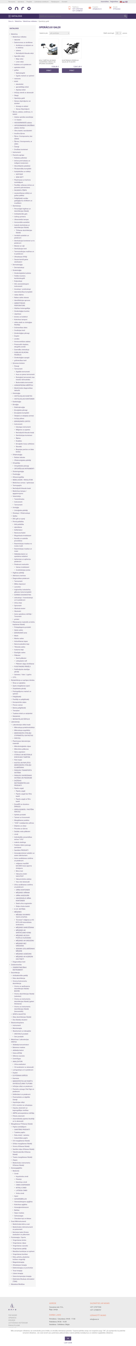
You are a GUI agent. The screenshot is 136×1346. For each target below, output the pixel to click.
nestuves (17, 79)
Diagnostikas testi (19, 962)
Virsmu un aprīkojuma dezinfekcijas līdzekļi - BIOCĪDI (22, 988)
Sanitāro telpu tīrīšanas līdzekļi (23, 1149)
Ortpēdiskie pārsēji (19, 689)
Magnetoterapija (18, 1262)
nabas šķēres (19, 295)
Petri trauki (18, 760)
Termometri (18, 369)
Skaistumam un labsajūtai (22, 1031)
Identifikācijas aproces (22, 300)
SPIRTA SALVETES (19, 1014)
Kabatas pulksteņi (20, 158)
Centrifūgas (17, 1059)
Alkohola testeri (19, 608)
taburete (17, 40)
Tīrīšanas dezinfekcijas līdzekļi (24, 231)
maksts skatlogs (20, 842)
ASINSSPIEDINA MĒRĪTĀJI (23, 385)
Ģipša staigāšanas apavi (21, 686)
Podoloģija (16, 474)
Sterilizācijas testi (20, 249)
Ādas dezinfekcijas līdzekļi (22, 1017)
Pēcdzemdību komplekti (22, 169)
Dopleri (16, 336)
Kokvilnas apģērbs (20, 1205)
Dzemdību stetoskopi (21, 350)
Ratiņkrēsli (16, 716)
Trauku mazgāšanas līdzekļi (22, 1157)
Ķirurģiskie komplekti (21, 413)
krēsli (16, 81)
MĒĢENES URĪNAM (23, 893)
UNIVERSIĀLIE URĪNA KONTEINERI (23, 899)
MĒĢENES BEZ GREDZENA (21, 945)
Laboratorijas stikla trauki (21, 725)
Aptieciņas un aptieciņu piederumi (22, 560)
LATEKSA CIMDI (21, 1190)
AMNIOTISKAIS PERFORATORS (19, 304)
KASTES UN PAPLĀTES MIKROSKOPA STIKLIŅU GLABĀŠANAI (22, 765)
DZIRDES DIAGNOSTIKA (22, 595)
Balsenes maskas (19, 1047)
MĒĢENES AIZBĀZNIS (23, 954)
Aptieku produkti (20, 815)
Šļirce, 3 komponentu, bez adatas (23, 137)
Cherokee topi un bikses (22, 1218)
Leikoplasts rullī (21, 661)
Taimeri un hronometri (22, 817)
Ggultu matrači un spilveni (25, 76)
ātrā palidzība (19, 524)
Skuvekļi (19, 447)
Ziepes (15, 1160)
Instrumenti (17, 152)
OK (68, 1338)
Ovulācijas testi (19, 330)
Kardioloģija (17, 402)
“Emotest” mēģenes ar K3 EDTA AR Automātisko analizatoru (25, 922)
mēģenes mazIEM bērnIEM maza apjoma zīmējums (24, 866)
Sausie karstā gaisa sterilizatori (21, 261)
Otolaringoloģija (18, 471)
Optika (15, 516)
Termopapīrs (17, 485)
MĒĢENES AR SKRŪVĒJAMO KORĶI (23, 931)
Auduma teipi (19, 650)
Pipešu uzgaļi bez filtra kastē (24, 795)
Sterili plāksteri (21, 658)
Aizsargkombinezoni (21, 1207)
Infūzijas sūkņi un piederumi (22, 1086)
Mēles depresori (20, 584)
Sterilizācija (17, 206)
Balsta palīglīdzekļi (19, 708)
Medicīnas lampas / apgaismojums (20, 492)
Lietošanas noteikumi (41, 2)
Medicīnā (16, 1171)
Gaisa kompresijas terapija (22, 1276)
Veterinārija (17, 496)
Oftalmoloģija (17, 455)
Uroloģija (16, 507)
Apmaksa (21, 2)
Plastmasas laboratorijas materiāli (21, 742)
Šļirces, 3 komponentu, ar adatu (23, 142)
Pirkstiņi (19, 1179)
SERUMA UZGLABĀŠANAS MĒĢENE (25, 950)
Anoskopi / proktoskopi (22, 289)
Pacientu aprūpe (18, 155)
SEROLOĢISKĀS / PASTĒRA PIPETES (24, 811)
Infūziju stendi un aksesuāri (24, 93)
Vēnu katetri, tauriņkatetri (23, 131)
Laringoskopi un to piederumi (23, 1070)
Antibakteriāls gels (20, 214)
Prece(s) (116, 9)
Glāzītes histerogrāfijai (22, 308)
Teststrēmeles (19, 499)
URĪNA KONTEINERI (23, 890)
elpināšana (18, 527)
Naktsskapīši (20, 73)
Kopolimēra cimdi (22, 1176)
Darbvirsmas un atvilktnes (23, 42)
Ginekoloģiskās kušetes (22, 273)
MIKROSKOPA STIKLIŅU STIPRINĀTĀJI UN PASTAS (23, 734)
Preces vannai (18, 705)
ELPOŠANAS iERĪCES (20, 1075)
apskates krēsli (19, 67)
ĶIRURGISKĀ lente (20, 633)
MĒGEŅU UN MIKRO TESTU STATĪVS (23, 916)
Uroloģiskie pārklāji (21, 510)
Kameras (16, 1078)
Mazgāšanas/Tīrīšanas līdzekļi (22, 1124)
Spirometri (18, 606)
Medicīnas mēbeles (30, 21)
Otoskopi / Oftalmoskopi (21, 513)
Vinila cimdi (20, 1193)
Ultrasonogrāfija (18, 477)
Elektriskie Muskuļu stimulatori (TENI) (23, 1280)
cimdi (16, 834)
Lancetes (17, 587)
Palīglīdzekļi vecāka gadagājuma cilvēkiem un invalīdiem (23, 200)
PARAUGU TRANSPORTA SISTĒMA (23, 771)
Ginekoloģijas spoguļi (21, 358)
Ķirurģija (15, 404)
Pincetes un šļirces (21, 829)
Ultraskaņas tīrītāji (20, 257)
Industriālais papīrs (21, 1138)
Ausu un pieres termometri (25, 374)
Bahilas (16, 1210)
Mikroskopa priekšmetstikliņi (24, 727)
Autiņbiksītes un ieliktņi (22, 171)
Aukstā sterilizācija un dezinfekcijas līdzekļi (22, 226)
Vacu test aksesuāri (23, 882)
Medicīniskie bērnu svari (21, 1224)
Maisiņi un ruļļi (19, 246)
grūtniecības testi (20, 360)
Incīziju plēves (19, 418)
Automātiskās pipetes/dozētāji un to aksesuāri (23, 1120)
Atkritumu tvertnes (19, 576)
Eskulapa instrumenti (23, 427)
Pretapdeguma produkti (22, 627)
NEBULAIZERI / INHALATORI (23, 480)
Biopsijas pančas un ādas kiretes (25, 450)
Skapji (16, 95)
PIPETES (17, 738)
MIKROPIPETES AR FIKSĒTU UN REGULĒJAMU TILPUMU (23, 1082)
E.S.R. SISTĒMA (19, 909)
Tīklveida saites (19, 647)
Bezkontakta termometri (24, 382)
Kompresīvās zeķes (19, 702)
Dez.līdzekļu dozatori (20, 1020)
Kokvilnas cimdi (21, 1182)
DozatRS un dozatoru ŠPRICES (21, 805)
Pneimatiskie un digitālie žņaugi (21, 1098)
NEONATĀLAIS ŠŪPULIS (21, 719)
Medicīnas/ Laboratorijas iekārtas (20, 1041)
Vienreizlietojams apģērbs (23, 1202)
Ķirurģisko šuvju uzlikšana (25, 444)
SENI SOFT (20, 177)
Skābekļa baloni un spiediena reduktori (21, 555)
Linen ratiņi (20, 62)
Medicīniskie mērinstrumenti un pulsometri (23, 1228)
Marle (16, 636)
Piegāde (29, 2)
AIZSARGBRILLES (20, 1199)
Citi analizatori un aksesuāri (24, 1067)
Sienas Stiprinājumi (22, 109)
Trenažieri (16, 711)
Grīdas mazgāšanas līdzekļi (22, 1144)
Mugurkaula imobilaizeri (22, 536)
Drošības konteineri (21, 149)
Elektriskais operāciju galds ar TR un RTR (70, 61)
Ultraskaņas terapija (20, 1265)
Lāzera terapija (18, 1273)
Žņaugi (16, 147)
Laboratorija (15, 722)
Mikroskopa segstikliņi (22, 730)
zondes (16, 339)
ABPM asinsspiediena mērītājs (23, 1113)
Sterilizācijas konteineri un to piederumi (24, 242)
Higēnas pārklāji (18, 573)
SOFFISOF (19, 174)
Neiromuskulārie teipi (21, 644)
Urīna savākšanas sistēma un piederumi (23, 886)
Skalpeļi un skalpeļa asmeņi (24, 416)
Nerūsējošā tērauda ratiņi (25, 53)
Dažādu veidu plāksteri (22, 831)
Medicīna (18, 21)
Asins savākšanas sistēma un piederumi (23, 859)
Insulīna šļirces (19, 133)
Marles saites (19, 638)
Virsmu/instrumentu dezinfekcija (20, 982)
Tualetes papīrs (19, 1132)
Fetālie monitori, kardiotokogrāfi (20, 277)
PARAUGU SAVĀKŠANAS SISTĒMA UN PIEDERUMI (23, 777)
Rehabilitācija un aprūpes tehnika (22, 680)
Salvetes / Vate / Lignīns (22, 675)
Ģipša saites (18, 630)
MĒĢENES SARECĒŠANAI (25, 927)
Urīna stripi (18, 603)
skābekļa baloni (18, 1050)
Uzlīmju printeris (20, 217)
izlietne (18, 50)
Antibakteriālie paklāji (20, 975)
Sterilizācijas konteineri (24, 435)
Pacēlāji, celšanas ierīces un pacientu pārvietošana (24, 186)
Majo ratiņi (19, 59)
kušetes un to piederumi (22, 64)
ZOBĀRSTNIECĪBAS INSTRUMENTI (20, 968)
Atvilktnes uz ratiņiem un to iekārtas (24, 46)
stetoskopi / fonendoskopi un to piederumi (23, 599)
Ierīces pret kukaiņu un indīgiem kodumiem (22, 162)
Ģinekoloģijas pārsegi (21, 333)
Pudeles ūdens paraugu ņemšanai (22, 846)
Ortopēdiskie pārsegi (21, 466)
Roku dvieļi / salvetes (21, 1135)
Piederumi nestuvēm (21, 564)
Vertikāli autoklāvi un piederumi (21, 237)
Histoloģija (16, 393)
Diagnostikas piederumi (21, 578)
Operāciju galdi (19, 98)
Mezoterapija (17, 1028)
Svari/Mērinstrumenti (18, 1221)
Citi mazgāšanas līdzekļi (21, 1141)
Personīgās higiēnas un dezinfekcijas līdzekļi (22, 210)
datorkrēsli (19, 84)
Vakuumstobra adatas (23, 879)
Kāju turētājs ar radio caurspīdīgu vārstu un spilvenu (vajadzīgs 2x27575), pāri (47, 62)
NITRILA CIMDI (21, 1188)
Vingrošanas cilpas (19, 1243)
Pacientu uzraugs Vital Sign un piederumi (23, 1090)
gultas (16, 70)
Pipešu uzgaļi (19, 788)
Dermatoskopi (19, 267)
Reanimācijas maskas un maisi (23, 550)
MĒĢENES (18, 912)
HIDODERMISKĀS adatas (23, 123)
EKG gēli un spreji (19, 519)
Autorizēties (105, 1)
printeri (16, 619)
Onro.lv (10, 21)
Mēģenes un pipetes (23, 430)
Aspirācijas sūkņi (19, 1102)
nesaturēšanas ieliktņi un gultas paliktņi (23, 194)
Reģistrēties (114, 1)
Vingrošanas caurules (20, 1246)
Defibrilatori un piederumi (21, 1094)
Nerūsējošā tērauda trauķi (25, 433)
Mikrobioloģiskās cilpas (22, 746)
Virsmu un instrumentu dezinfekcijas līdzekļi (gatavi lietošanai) (24, 1001)
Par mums (11, 2)
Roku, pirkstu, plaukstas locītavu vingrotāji (21, 1258)
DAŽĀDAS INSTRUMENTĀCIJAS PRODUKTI (21, 783)
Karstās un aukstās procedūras (21, 539)
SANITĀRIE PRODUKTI (22, 1129)
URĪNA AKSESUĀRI (22, 895)
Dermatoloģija (18, 265)
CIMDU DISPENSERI (23, 1185)
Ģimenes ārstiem (19, 363)
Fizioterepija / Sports (18, 1237)
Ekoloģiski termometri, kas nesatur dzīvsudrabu (25, 378)
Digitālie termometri (23, 372)
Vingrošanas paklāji (19, 1249)
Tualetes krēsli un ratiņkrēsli (22, 713)
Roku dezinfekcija (19, 978)
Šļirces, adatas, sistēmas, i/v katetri (23, 113)
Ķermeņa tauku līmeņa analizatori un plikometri (21, 1233)
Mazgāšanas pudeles (21, 820)
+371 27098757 (77, 11)
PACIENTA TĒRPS (20, 190)
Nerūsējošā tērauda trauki (22, 488)
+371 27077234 (77, 9)
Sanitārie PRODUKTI (21, 850)
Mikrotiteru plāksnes (21, 749)
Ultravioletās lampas (21, 219)
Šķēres (18, 438)
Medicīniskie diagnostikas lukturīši (23, 389)
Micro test (19, 871)
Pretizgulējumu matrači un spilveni (22, 692)
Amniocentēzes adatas (22, 342)
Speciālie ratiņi (19, 56)
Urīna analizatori (20, 1064)
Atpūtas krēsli (21, 90)
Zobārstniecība (16, 965)
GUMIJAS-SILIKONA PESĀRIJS (21, 353)
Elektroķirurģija (19, 407)
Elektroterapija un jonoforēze (23, 1268)
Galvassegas (18, 1216)
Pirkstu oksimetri (19, 1116)
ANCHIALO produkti (21, 1034)
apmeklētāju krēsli (22, 87)
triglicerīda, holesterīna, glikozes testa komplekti (22, 591)
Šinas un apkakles (19, 683)
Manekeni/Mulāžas (18, 1284)
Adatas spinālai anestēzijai (23, 117)
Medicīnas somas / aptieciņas (23, 483)
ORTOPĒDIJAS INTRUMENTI (24, 469)
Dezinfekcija (15, 973)
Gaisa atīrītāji (17, 1053)
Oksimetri (17, 611)
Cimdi (16, 1174)
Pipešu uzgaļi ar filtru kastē (23, 800)
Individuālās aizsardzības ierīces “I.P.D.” (23, 838)
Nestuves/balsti (19, 533)
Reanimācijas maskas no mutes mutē (23, 545)
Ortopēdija (16, 463)
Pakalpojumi (55, 2)
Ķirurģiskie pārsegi (20, 410)
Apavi (16, 1196)
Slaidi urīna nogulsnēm (24, 903)
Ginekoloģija (17, 270)
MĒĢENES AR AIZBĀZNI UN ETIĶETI (24, 958)
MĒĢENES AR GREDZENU (25, 941)
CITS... (15, 677)
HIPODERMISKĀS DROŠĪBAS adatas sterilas (24, 126)
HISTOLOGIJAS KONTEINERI (24, 399)
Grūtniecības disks (20, 328)
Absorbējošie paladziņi (22, 166)
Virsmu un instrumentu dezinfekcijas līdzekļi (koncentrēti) (22, 1009)
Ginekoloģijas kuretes (21, 311)
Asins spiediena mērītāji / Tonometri (23, 615)
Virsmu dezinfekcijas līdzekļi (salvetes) (24, 995)
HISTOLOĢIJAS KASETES (23, 396)
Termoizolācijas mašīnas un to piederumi (24, 253)
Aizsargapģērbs (16, 1168)
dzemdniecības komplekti (23, 292)
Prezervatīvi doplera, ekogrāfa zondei (21, 345)
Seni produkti (18, 1037)
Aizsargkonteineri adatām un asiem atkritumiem (24, 854)
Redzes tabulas (19, 457)
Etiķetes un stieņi (20, 826)
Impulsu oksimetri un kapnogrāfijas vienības (20, 1109)
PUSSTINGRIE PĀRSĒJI (22, 666)
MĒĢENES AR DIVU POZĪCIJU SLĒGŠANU (23, 936)
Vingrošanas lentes (19, 1240)
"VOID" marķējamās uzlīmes (24, 823)
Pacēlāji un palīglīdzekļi (21, 699)
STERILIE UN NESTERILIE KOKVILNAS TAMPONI (23, 756)
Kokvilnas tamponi (20, 320)
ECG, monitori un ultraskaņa (22, 1105)
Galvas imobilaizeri (22, 567)
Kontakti (64, 2)
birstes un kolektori (21, 317)
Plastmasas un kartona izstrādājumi (22, 181)
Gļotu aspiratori (19, 752)
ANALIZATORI (18, 1061)
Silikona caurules (19, 1056)
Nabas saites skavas (21, 297)
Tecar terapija (17, 1271)
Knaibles (19, 441)
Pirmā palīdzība (18, 522)
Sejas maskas (19, 1213)
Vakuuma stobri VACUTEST (21, 875)
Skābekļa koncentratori (21, 1045)
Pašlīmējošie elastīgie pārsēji (22, 670)
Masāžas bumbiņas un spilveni (23, 1251)
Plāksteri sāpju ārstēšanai (25, 664)
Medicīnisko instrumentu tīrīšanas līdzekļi (21, 1164)
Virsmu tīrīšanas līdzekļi (21, 1146)
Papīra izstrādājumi (19, 1127)
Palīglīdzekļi (17, 697)
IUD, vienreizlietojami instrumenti (21, 285)
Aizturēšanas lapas (21, 641)
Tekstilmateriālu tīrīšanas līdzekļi (21, 1153)
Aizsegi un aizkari (22, 106)
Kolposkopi (18, 281)
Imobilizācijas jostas (23, 570)
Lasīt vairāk (68, 1343)
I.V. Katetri (17, 120)
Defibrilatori (18, 530)
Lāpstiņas (17, 314)
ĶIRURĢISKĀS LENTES (22, 421)
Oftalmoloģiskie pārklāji (22, 460)
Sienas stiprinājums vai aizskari (22, 102)
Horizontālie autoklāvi (22, 222)
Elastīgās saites (19, 653)
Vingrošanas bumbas (20, 1254)
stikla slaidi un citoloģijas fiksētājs (23, 323)
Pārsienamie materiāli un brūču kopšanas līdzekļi (24, 623)
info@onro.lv (97, 9)
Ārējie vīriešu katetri (23, 906)
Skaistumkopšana (17, 1023)
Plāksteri (17, 655)
